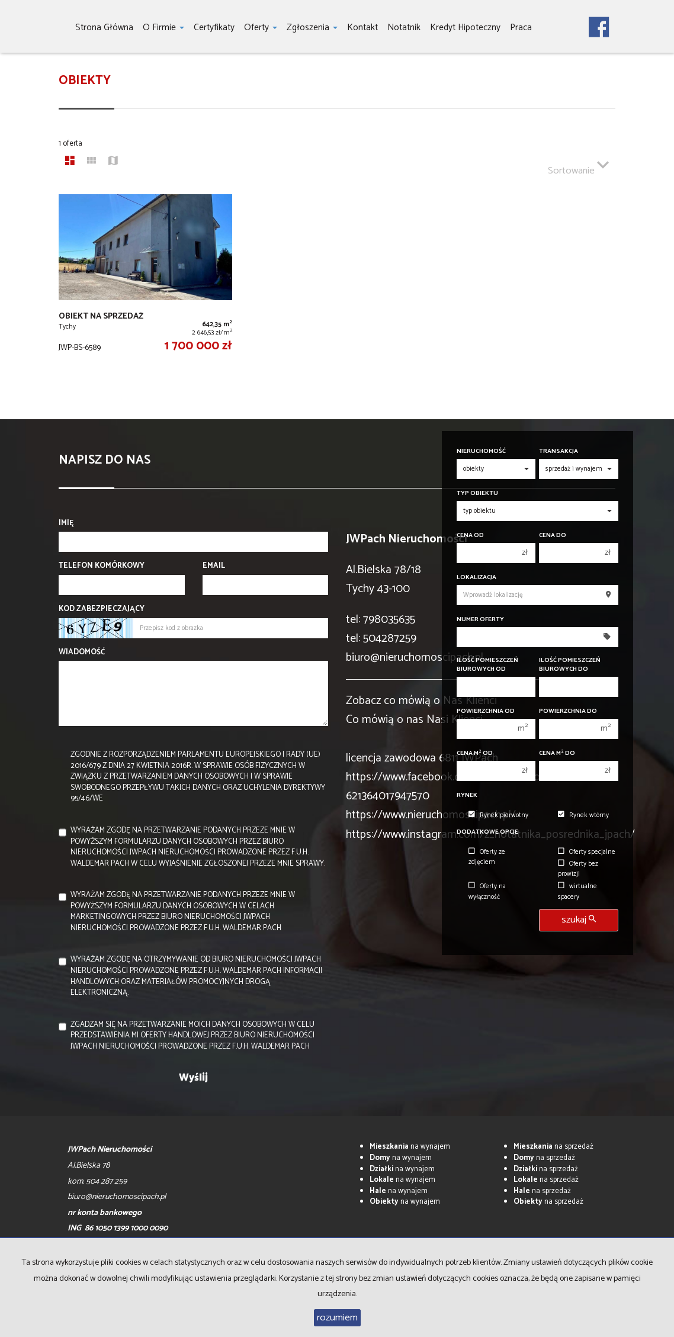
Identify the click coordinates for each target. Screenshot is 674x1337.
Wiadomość (82, 652)
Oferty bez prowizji (578, 869)
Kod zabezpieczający (102, 609)
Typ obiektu (477, 493)
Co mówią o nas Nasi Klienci (414, 719)
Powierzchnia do (568, 711)
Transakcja (558, 451)
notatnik (404, 27)
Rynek (467, 795)
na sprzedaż (553, 1146)
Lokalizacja (476, 577)
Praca (521, 27)
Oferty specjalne (586, 852)
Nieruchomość (481, 451)
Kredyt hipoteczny (465, 27)
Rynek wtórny (583, 815)
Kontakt (362, 27)
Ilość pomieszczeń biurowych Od (487, 665)
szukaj (578, 920)
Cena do (552, 535)
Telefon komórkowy (102, 566)
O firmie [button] (163, 27)
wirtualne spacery (577, 891)
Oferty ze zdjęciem (486, 857)
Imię (66, 523)
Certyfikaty (214, 27)
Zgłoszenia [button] (312, 27)
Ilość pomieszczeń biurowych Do (570, 665)
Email (214, 566)
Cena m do (557, 753)
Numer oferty (480, 619)
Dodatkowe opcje (487, 832)
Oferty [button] (260, 27)
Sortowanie (578, 166)
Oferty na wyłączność (487, 891)
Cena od (470, 535)
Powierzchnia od (486, 711)
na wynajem (410, 1146)
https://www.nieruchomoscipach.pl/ (431, 815)
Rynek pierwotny (498, 815)
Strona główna (104, 27)
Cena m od (475, 753)
